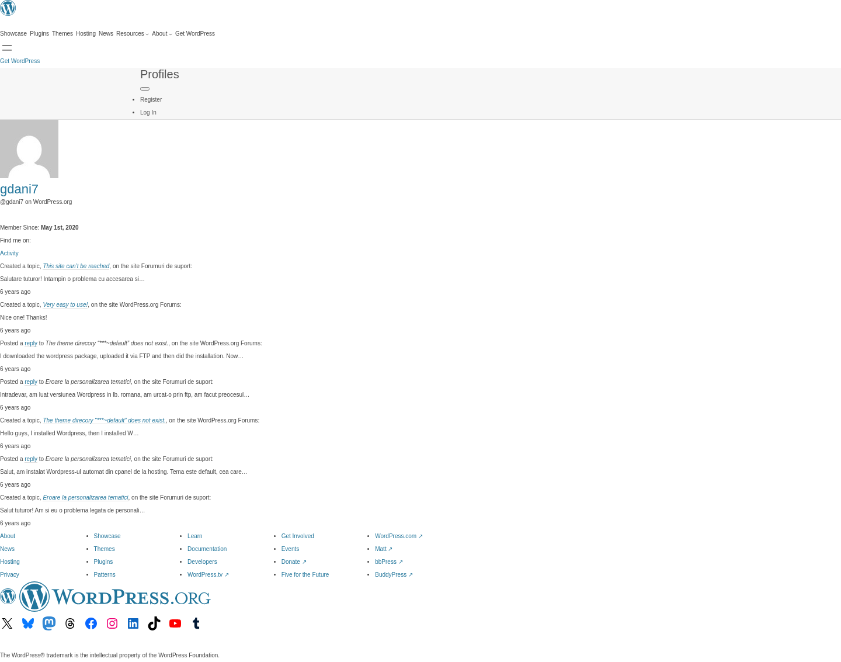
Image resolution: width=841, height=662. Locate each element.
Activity (9, 253)
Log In (148, 112)
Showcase (107, 536)
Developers (202, 562)
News (7, 549)
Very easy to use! (65, 304)
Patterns (105, 574)
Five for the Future (305, 574)
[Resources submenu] (132, 34)
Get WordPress (20, 61)
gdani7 (19, 189)
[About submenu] (162, 34)
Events (291, 549)
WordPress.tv (208, 574)
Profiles (159, 74)
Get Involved (298, 536)
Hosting (10, 562)
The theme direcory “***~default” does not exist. (104, 420)
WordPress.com (399, 536)
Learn (195, 536)
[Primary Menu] (145, 89)
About (7, 536)
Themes (104, 549)
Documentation (207, 549)
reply (31, 343)
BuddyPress (394, 574)
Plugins (103, 562)
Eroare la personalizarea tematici (85, 497)
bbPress (388, 562)
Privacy (9, 574)
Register (151, 99)
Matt (383, 549)
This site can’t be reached (76, 266)
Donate (294, 562)
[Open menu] (7, 48)
